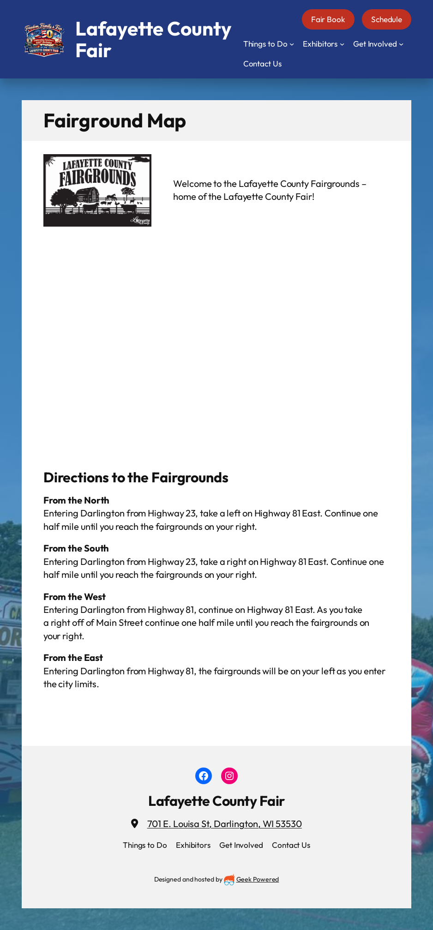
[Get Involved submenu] (401, 44)
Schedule (386, 19)
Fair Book (328, 19)
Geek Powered (257, 879)
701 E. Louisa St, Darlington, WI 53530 (224, 823)
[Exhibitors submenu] (342, 44)
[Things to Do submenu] (291, 44)
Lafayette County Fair (216, 801)
